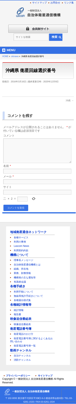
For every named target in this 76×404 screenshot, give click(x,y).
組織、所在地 (21, 269)
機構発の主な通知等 (25, 277)
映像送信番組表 (20, 319)
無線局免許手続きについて (28, 296)
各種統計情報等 (20, 304)
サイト (7, 191)
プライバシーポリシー (18, 375)
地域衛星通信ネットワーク (28, 232)
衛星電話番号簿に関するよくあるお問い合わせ (31, 340)
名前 (7, 170)
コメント (9, 135)
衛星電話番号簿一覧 (25, 346)
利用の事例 (20, 242)
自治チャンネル (22, 355)
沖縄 (70, 100)
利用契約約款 (21, 250)
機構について (19, 255)
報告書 (17, 314)
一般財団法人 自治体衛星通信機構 (34, 379)
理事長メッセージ (23, 260)
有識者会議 (20, 282)
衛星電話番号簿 (20, 329)
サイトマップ (39, 2)
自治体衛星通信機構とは (27, 264)
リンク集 (69, 2)
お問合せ (55, 2)
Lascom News (21, 246)
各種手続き (17, 286)
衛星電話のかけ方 (23, 334)
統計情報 (19, 310)
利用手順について (23, 292)
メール (8, 181)
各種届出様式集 (22, 300)
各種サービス (21, 237)
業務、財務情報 (22, 273)
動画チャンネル (20, 350)
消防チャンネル (22, 360)
